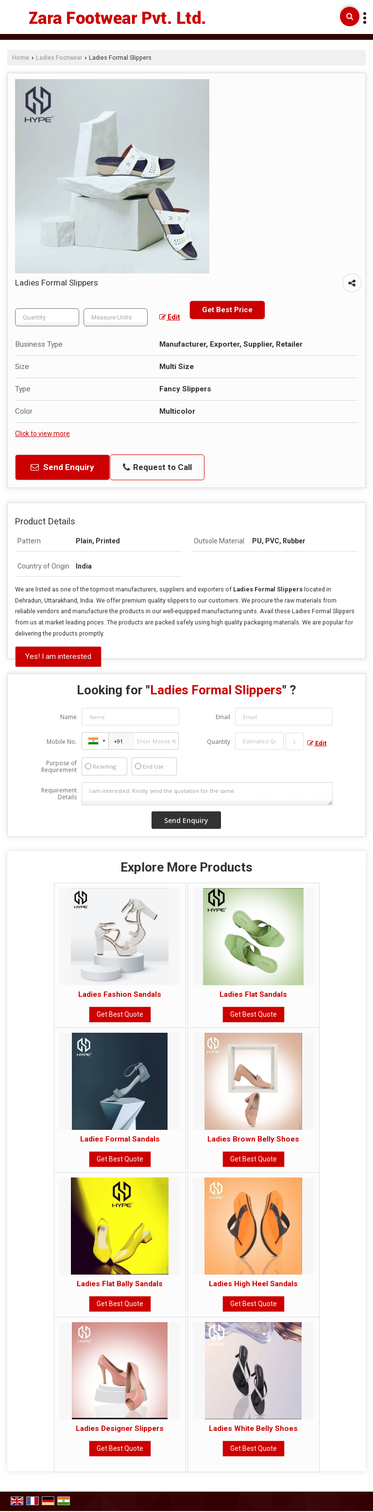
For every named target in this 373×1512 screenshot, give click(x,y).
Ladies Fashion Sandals (119, 994)
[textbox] (116, 317)
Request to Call (157, 467)
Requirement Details (59, 794)
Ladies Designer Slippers (120, 1428)
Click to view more (42, 433)
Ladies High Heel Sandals (253, 1283)
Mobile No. (62, 742)
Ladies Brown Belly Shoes (253, 1139)
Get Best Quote (120, 1014)
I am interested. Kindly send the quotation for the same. (207, 794)
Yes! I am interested (58, 656)
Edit (169, 317)
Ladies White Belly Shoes (253, 1428)
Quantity (218, 742)
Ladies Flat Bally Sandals (120, 1283)
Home (20, 57)
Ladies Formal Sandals (120, 1139)
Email (223, 717)
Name (68, 717)
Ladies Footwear (59, 57)
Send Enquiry (62, 467)
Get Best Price (227, 309)
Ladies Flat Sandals (253, 994)
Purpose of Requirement (59, 766)
